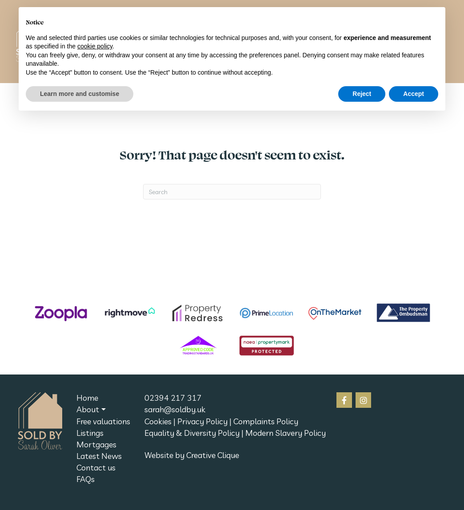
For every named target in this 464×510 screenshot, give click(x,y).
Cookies (158, 421)
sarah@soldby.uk (174, 409)
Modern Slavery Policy (285, 433)
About (87, 409)
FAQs (85, 479)
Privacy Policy (202, 421)
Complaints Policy (265, 421)
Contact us (96, 467)
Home (87, 398)
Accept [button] (413, 93)
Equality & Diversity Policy (192, 433)
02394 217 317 (173, 398)
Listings (90, 433)
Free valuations (103, 421)
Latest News (99, 456)
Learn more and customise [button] (79, 93)
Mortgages (96, 444)
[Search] (232, 191)
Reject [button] (361, 93)
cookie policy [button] (94, 46)
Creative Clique (212, 455)
